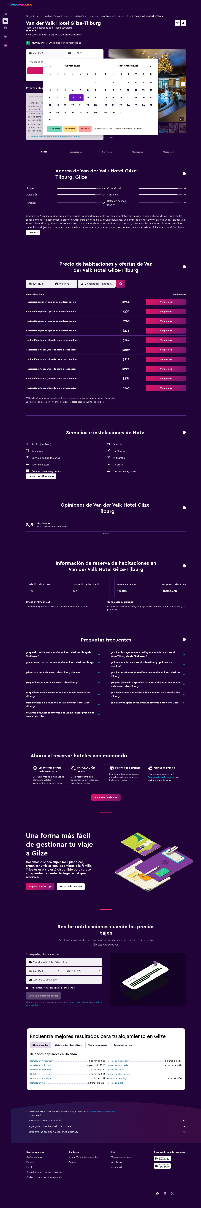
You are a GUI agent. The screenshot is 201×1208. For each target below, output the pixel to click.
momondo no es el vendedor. (107, 1120)
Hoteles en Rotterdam (118, 1061)
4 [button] (57, 90)
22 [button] (87, 105)
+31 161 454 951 (34, 38)
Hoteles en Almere (39, 1083)
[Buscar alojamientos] (5, 21)
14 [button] (80, 97)
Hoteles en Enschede (117, 1065)
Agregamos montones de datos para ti (107, 1126)
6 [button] (72, 90)
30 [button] (95, 112)
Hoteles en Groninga (117, 1078)
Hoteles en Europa (52, 16)
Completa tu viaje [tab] (123, 1045)
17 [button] (50, 105)
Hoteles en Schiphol (40, 1065)
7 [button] (80, 90)
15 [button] (88, 97)
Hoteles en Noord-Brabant (101, 16)
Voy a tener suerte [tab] (97, 1045)
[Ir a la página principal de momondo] (21, 4)
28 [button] (80, 112)
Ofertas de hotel (33, 16)
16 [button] (95, 97)
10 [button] (50, 97)
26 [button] (65, 112)
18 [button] (58, 105)
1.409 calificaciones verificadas (63, 43)
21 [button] (80, 105)
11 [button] (58, 97)
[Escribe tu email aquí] (67, 980)
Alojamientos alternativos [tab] (68, 1045)
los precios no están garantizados (101, 1111)
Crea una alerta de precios (161, 777)
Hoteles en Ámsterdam (41, 1061)
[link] (106, 797)
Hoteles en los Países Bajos (75, 16)
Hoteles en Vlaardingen (118, 1074)
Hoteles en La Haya (40, 1074)
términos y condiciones (77, 1002)
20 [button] (72, 105)
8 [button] (88, 90)
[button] (5, 4)
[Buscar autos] (5, 27)
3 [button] (50, 90)
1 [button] (87, 82)
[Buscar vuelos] (5, 14)
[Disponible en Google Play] (162, 1158)
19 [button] (65, 105)
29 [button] (87, 112)
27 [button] (72, 112)
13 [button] (73, 97)
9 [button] (95, 90)
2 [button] (95, 82)
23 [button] (95, 105)
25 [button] (57, 112)
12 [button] (65, 97)
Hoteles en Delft (115, 1083)
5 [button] (65, 90)
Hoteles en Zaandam (40, 1070)
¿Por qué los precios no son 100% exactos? (107, 1132)
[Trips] (5, 36)
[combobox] (67, 962)
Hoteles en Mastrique (41, 1078)
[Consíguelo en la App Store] (162, 1166)
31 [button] (50, 120)
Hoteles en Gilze (124, 16)
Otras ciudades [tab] (40, 1045)
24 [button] (50, 112)
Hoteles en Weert (115, 1070)
